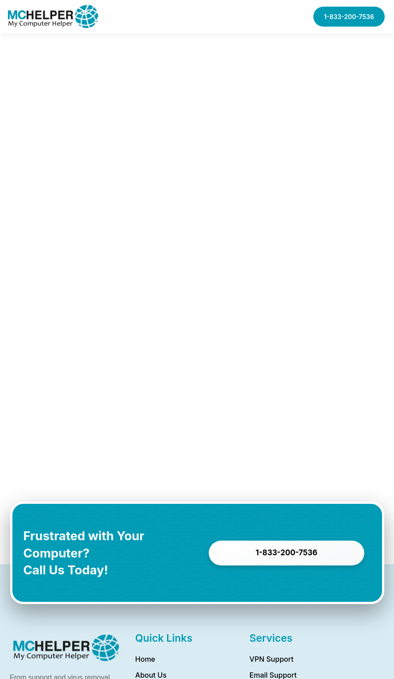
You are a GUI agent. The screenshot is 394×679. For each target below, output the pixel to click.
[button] (282, 16)
